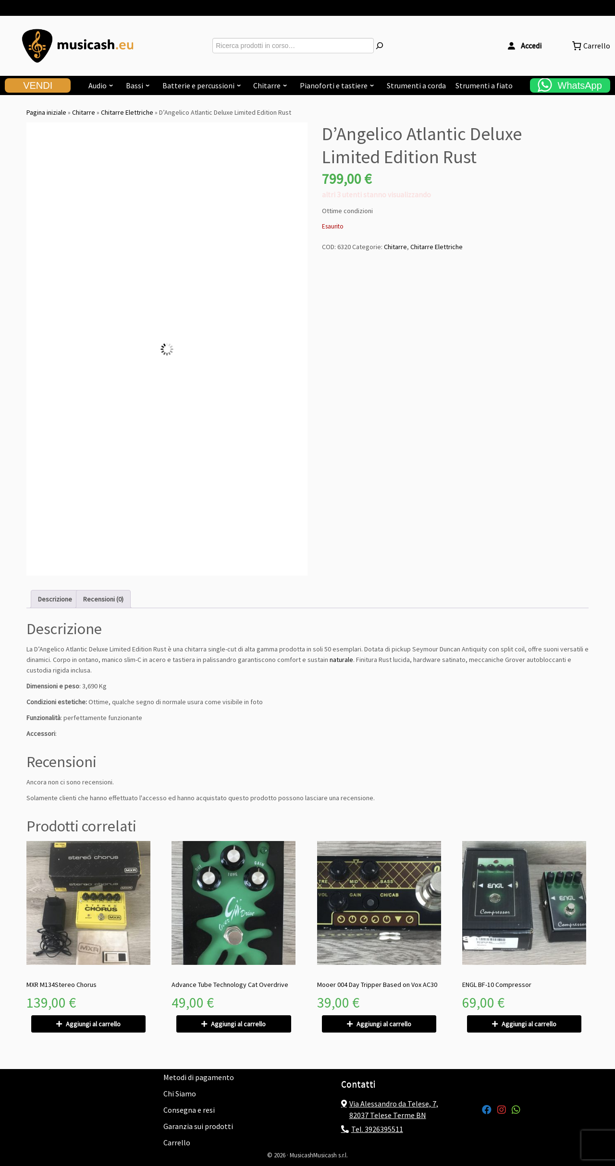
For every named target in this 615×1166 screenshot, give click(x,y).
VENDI (37, 85)
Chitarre (83, 112)
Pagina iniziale (46, 112)
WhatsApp (580, 85)
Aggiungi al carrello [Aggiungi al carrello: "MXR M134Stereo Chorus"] (93, 1024)
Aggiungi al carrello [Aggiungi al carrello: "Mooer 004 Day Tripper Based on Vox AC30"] (384, 1024)
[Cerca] (379, 45)
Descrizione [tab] (55, 599)
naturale (341, 659)
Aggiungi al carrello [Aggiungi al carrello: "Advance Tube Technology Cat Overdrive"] (238, 1024)
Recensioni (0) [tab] (103, 599)
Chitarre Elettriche (127, 112)
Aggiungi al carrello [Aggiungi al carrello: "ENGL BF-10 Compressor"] (529, 1024)
